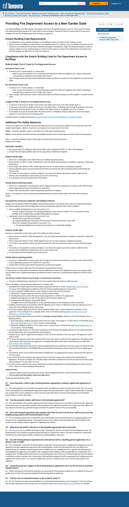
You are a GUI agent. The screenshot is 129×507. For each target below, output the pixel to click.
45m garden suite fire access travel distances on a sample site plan (58, 117)
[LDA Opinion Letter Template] (19, 343)
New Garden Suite (103, 34)
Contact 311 (116, 3)
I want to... (97, 3)
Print (108, 24)
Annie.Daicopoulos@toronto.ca (22, 323)
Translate (117, 24)
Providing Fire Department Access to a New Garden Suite (108, 39)
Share (102, 24)
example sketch (17, 430)
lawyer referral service (66, 483)
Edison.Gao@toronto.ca (83, 325)
